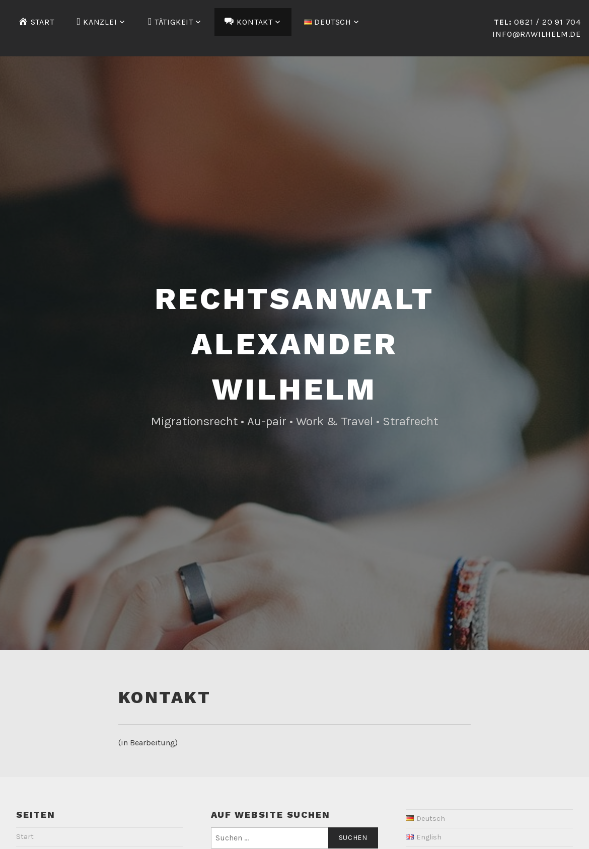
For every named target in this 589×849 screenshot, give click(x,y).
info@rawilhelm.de (536, 34)
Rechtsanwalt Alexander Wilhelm (294, 344)
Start (25, 836)
